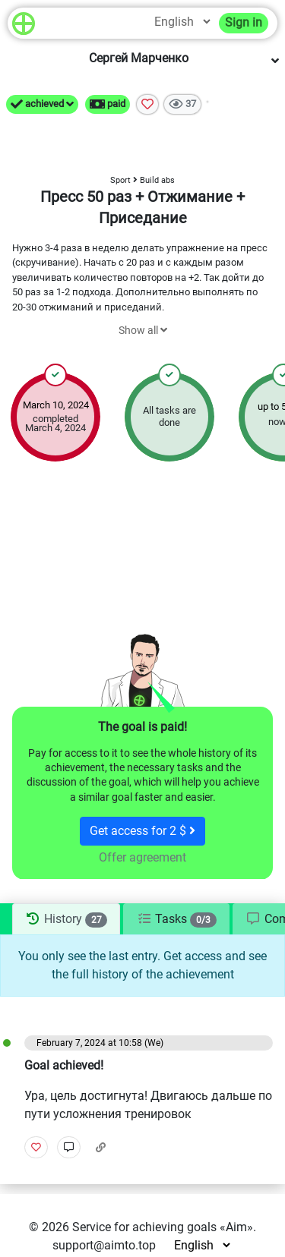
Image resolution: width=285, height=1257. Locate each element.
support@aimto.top (104, 1245)
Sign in (243, 22)
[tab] (66, 919)
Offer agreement (142, 857)
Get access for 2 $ (142, 831)
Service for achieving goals (144, 1227)
